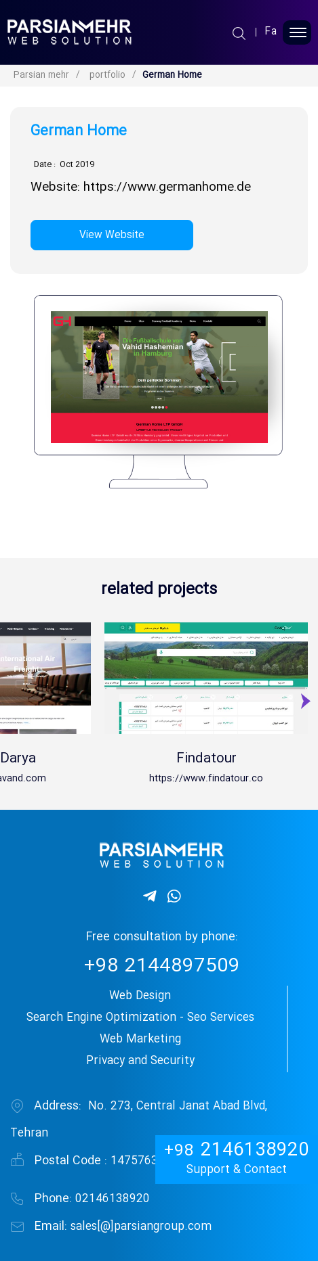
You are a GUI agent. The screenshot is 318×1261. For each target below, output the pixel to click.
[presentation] (304, 705)
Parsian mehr (41, 75)
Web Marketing (140, 1039)
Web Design (140, 996)
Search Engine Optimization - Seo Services (140, 1018)
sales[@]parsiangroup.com (123, 1227)
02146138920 (92, 1199)
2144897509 (162, 967)
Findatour (206, 759)
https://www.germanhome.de (167, 188)
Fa (270, 32)
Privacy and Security (140, 1061)
